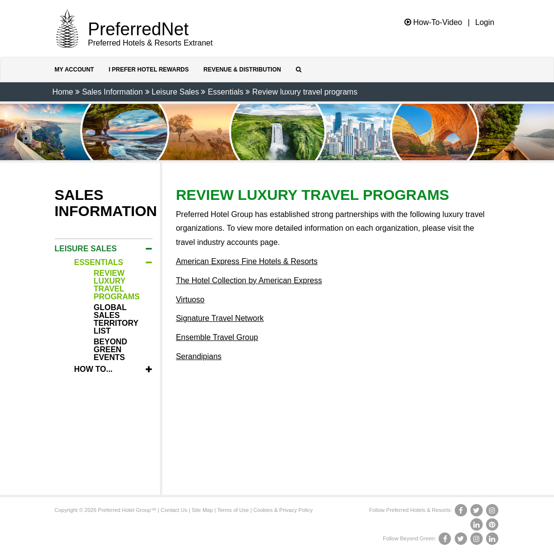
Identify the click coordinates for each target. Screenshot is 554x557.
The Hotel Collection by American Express (249, 280)
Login (484, 22)
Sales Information (112, 92)
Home (62, 92)
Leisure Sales (175, 92)
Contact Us (174, 510)
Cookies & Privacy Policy (283, 510)
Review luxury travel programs (304, 92)
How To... (93, 369)
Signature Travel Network (220, 318)
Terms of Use (233, 510)
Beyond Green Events (110, 350)
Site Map (202, 510)
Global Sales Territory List (116, 319)
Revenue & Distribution (242, 69)
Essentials (226, 92)
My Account (74, 69)
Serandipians (199, 356)
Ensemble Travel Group (217, 337)
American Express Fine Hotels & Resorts (247, 261)
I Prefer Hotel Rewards (149, 69)
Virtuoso (190, 299)
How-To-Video (433, 22)
